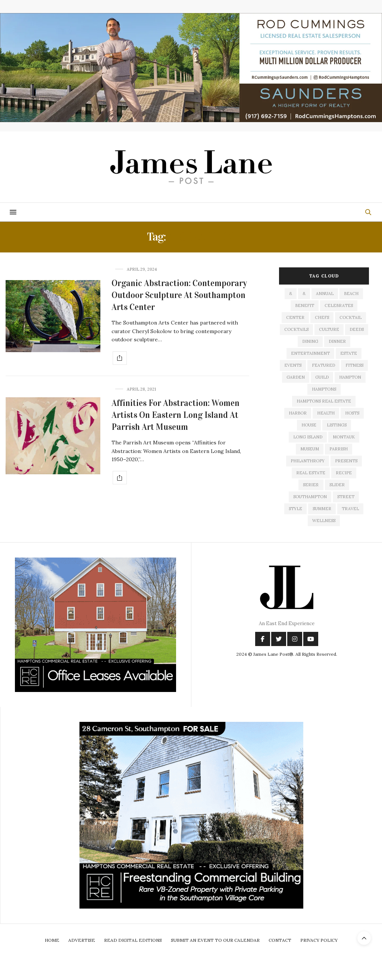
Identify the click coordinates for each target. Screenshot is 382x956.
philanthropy (308, 460)
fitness (354, 365)
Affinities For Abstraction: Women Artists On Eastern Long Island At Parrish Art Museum (175, 415)
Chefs (322, 317)
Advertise (81, 940)
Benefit (304, 305)
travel (350, 508)
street (345, 496)
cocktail (350, 317)
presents (346, 460)
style (295, 508)
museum (309, 448)
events (292, 365)
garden (295, 377)
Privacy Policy (319, 940)
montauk (344, 437)
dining (310, 341)
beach (351, 293)
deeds (357, 329)
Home (52, 940)
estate (348, 353)
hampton (350, 377)
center (295, 317)
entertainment (310, 353)
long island (307, 437)
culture (329, 329)
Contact (280, 940)
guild (322, 377)
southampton (310, 496)
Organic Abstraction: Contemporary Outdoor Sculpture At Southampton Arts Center (179, 295)
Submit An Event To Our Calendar (215, 940)
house (308, 425)
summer (322, 508)
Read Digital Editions (133, 940)
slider (337, 484)
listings (337, 425)
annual (325, 293)
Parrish (338, 448)
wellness (323, 520)
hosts (352, 413)
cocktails (296, 329)
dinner (337, 341)
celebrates (339, 305)
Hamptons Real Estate (324, 401)
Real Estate (310, 472)
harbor (298, 413)
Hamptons (324, 389)
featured (323, 365)
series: (311, 484)
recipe (344, 472)
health (326, 413)
